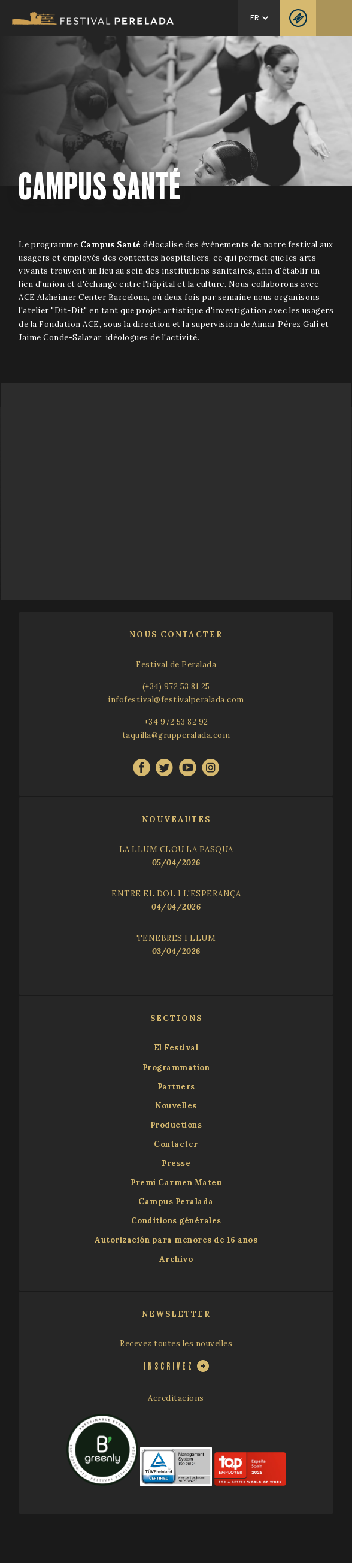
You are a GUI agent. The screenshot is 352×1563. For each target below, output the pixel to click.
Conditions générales (176, 1221)
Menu (334, 18)
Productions (176, 1125)
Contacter (176, 1144)
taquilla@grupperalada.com (176, 735)
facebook (141, 767)
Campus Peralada (176, 1202)
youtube (187, 767)
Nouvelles (176, 1106)
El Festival (176, 1048)
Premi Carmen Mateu (176, 1182)
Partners (176, 1087)
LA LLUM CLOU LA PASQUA (176, 849)
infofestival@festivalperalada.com (176, 700)
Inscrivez (169, 1366)
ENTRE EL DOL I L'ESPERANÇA (176, 894)
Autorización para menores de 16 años (176, 1240)
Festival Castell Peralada (93, 18)
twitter (164, 767)
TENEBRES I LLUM (176, 938)
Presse (176, 1163)
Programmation (176, 1067)
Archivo (176, 1259)
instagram (210, 767)
